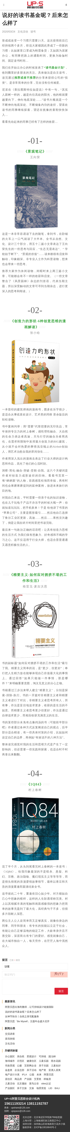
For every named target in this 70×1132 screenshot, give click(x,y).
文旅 (31, 1088)
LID (50, 1088)
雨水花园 (56, 1061)
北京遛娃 (22, 1083)
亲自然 (20, 1056)
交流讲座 (10, 1033)
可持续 (42, 1056)
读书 (33, 31)
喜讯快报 (10, 1038)
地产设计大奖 (12, 1074)
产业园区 (10, 1088)
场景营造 (41, 1088)
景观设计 (31, 1056)
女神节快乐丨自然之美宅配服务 (22, 1016)
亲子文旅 (22, 1088)
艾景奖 (37, 1079)
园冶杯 (52, 1056)
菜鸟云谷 (34, 1083)
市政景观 (10, 1065)
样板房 (47, 1079)
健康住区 (31, 1061)
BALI (57, 1088)
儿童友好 (56, 1065)
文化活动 (23, 31)
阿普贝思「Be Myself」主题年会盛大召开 (27, 1021)
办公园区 (10, 1056)
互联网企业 (30, 1065)
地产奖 (42, 1070)
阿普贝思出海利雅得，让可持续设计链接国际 (29, 1007)
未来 (39, 1074)
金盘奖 (8, 1070)
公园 (31, 1074)
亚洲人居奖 (55, 1070)
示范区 (20, 1061)
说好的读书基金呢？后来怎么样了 (23, 1011)
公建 (19, 1065)
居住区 (8, 1079)
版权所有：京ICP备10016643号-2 (39, 1127)
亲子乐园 (44, 1065)
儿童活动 (10, 1083)
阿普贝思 (49, 1074)
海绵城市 (10, 1061)
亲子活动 (31, 1070)
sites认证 (46, 1083)
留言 (61, 991)
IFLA (24, 1074)
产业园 (28, 1079)
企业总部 (19, 1070)
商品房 (18, 1079)
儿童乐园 (44, 1061)
